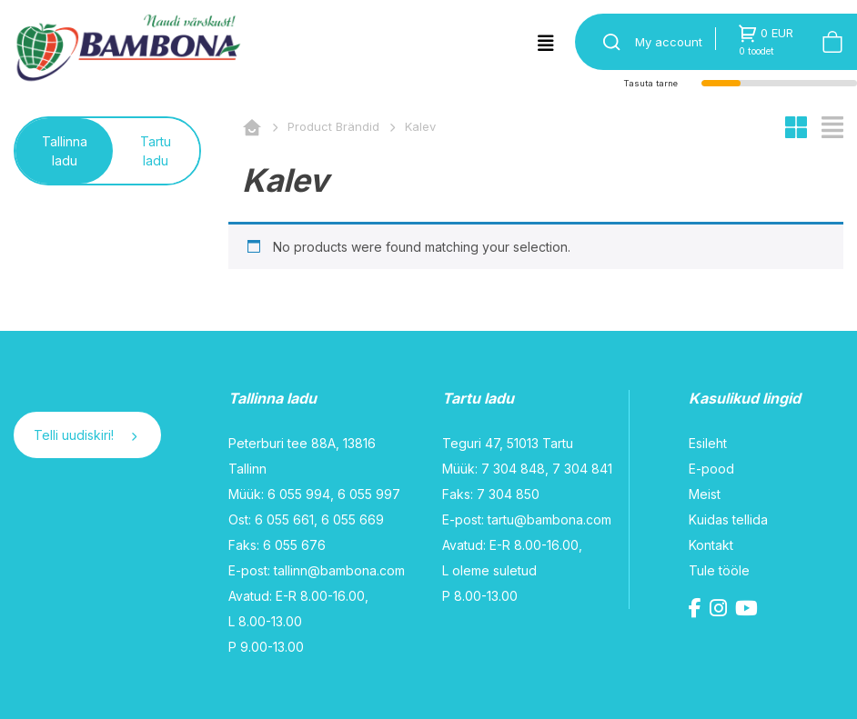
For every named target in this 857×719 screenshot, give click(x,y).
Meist (705, 494)
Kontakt (711, 545)
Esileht (708, 443)
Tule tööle (719, 570)
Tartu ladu (155, 151)
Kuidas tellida (728, 519)
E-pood (711, 468)
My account (668, 42)
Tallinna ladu (64, 151)
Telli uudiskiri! (85, 435)
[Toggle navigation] (545, 43)
